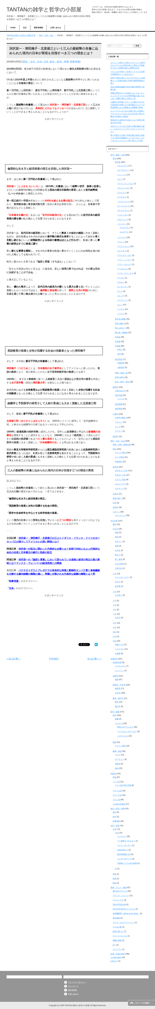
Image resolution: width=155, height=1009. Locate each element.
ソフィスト (121, 224)
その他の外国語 (119, 804)
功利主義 (118, 395)
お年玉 (117, 550)
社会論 (117, 341)
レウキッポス (122, 215)
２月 (114, 574)
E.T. (114, 945)
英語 (114, 777)
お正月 (115, 529)
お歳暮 (117, 653)
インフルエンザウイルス (127, 731)
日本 (45, 61)
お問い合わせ (55, 28)
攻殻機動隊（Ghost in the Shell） (126, 913)
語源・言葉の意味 (117, 954)
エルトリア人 (120, 484)
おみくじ (118, 541)
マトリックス (118, 900)
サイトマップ (73, 986)
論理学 (115, 436)
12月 (114, 641)
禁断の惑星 (117, 940)
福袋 (117, 532)
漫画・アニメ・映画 (118, 887)
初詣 (117, 537)
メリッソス (121, 175)
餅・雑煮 (118, 559)
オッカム (120, 278)
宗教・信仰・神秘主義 (122, 445)
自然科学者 (117, 662)
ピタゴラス (121, 193)
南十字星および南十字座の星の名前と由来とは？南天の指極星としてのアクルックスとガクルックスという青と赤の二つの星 (127, 138)
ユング (117, 427)
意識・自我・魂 (121, 373)
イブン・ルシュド (124, 264)
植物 (117, 679)
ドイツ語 (116, 782)
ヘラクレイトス (123, 202)
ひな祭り (118, 595)
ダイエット (119, 759)
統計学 (117, 706)
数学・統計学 (118, 698)
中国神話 (118, 462)
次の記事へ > (94, 659)
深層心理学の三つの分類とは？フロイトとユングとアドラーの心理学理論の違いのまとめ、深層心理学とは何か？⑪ (127, 96)
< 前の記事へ (14, 659)
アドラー (118, 431)
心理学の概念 (120, 418)
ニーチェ (120, 314)
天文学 (117, 693)
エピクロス (121, 251)
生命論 (117, 337)
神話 (114, 449)
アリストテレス (123, 246)
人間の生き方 (120, 391)
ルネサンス (119, 488)
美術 (114, 874)
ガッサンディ (122, 287)
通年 (114, 524)
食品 (117, 768)
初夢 (117, 546)
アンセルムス (122, 269)
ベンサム (120, 399)
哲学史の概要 (120, 319)
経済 (114, 817)
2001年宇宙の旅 (119, 904)
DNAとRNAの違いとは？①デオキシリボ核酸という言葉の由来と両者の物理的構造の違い (127, 80)
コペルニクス (120, 666)
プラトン (120, 242)
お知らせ (114, 961)
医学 (114, 715)
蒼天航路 (116, 918)
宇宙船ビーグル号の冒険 (127, 863)
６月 (114, 610)
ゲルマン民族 (120, 479)
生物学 (115, 676)
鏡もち (117, 555)
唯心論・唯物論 (121, 332)
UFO (119, 354)
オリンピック (120, 515)
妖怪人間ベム (118, 931)
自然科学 (114, 659)
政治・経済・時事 (59, 61)
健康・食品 (117, 751)
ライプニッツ (122, 300)
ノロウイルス (122, 736)
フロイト (118, 422)
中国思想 (120, 363)
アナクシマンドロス (125, 184)
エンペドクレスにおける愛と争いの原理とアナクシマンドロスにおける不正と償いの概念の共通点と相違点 (127, 113)
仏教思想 (120, 367)
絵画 (114, 878)
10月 (114, 632)
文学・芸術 (114, 826)
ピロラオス (121, 197)
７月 (114, 614)
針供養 (117, 586)
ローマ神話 (119, 457)
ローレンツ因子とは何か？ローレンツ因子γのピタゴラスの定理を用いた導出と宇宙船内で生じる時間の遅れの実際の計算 (127, 65)
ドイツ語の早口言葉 (123, 785)
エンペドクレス (123, 206)
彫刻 (114, 883)
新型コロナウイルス (125, 727)
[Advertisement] (54, 142)
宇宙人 (120, 349)
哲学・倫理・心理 (117, 155)
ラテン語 (116, 800)
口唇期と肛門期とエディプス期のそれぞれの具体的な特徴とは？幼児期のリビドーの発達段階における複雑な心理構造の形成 (127, 104)
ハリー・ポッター (124, 845)
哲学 (114, 159)
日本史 (115, 494)
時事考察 (75, 61)
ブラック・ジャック (121, 896)
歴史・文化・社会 (32, 61)
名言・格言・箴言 (122, 382)
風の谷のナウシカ (120, 891)
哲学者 (117, 162)
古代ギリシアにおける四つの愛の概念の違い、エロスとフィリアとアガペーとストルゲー (127, 129)
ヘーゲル (120, 309)
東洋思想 (118, 359)
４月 (114, 601)
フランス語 (117, 791)
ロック (120, 291)
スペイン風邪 (120, 746)
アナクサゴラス (123, 211)
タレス (120, 179)
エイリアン (117, 949)
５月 (114, 605)
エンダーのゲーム (124, 859)
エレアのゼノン (123, 170)
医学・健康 (114, 712)
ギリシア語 (117, 795)
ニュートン (119, 670)
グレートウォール (120, 936)
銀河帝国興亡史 (123, 854)
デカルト (120, 282)
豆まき (117, 582)
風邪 (114, 742)
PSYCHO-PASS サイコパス (124, 909)
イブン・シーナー (124, 260)
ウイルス (118, 723)
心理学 (115, 414)
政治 (114, 812)
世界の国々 (117, 498)
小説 (117, 833)
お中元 (117, 618)
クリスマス (119, 649)
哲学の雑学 (119, 377)
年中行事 (114, 521)
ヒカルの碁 (117, 927)
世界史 (115, 467)
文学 (114, 829)
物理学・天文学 (119, 685)
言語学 (115, 507)
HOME (13, 28)
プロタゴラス (124, 228)
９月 (114, 627)
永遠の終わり (122, 850)
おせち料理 (119, 564)
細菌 (117, 719)
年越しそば (119, 644)
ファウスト (121, 836)
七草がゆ (118, 568)
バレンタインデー (122, 577)
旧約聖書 (118, 404)
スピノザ (120, 296)
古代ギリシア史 (121, 471)
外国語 (113, 774)
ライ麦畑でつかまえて (126, 841)
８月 (114, 623)
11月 (114, 636)
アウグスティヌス (124, 255)
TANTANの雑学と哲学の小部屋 (44, 9)
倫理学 (115, 387)
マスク (117, 755)
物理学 (117, 688)
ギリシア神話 (120, 453)
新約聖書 (118, 409)
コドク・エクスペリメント (123, 922)
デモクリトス (122, 219)
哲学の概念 (119, 323)
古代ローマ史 (120, 475)
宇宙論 (117, 346)
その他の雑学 (115, 957)
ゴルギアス (123, 232)
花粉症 (117, 764)
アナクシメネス (123, 188)
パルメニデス (122, 166)
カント (120, 305)
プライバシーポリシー (77, 982)
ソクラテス (121, 237)
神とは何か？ (120, 328)
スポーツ (116, 512)
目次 (25, 28)
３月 (114, 592)
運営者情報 (38, 28)
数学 (117, 702)
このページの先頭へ (142, 1003)
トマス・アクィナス (125, 273)
